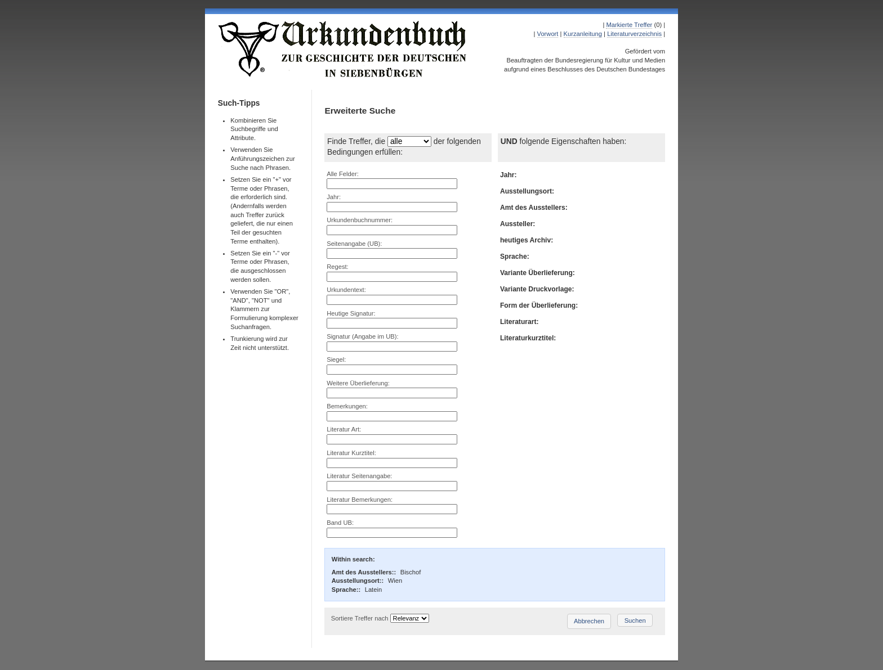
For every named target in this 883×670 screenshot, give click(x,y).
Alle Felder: (343, 173)
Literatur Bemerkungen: (360, 499)
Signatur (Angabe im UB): (362, 336)
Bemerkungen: (347, 406)
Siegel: (336, 359)
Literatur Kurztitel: (351, 452)
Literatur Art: (344, 429)
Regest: (338, 266)
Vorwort (548, 33)
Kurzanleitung (583, 33)
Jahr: (334, 197)
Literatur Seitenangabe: (359, 476)
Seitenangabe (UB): (354, 243)
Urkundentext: (346, 289)
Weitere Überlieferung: (358, 383)
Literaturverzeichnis (634, 33)
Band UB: (340, 522)
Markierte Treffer (629, 24)
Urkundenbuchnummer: (360, 220)
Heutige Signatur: (351, 313)
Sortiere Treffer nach (360, 618)
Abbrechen (589, 621)
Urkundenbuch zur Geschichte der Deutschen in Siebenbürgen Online (343, 49)
